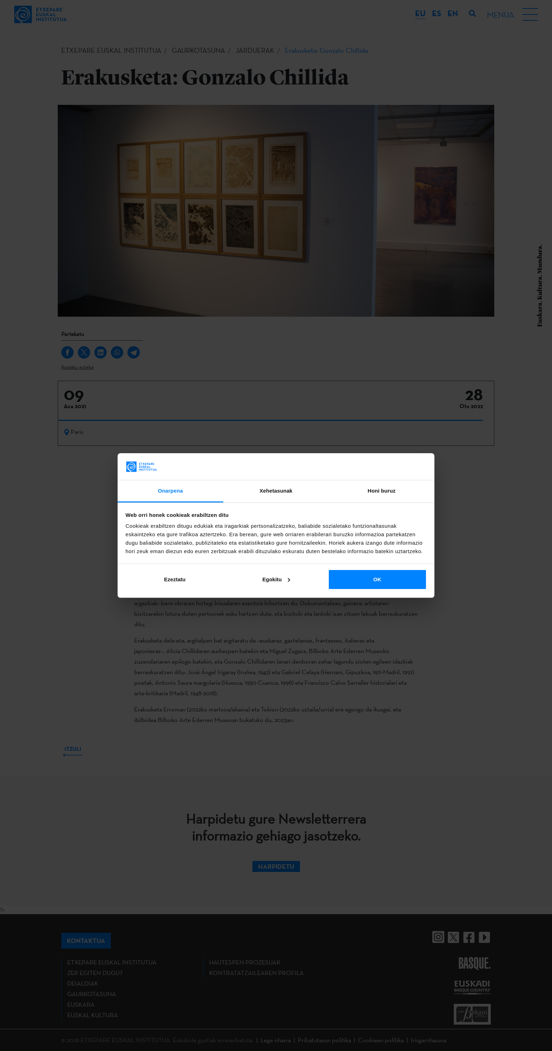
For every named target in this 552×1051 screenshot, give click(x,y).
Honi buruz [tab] (381, 491)
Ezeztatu (175, 579)
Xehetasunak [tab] (276, 491)
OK (377, 579)
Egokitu (276, 579)
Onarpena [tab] (170, 491)
